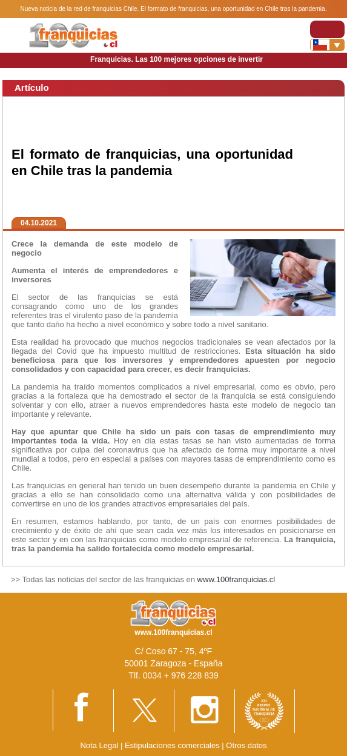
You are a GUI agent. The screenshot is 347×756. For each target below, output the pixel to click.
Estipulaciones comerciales (173, 745)
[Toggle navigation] (327, 29)
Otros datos (246, 745)
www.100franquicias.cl (236, 579)
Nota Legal (99, 745)
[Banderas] (327, 45)
